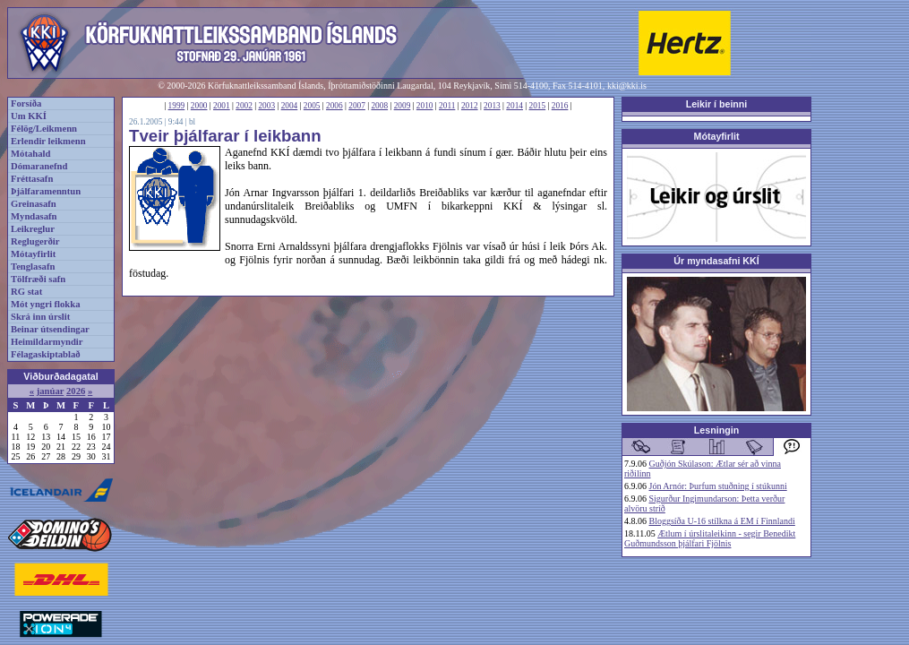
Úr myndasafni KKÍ (716, 260)
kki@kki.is (627, 85)
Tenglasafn (33, 266)
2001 (221, 105)
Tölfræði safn (38, 279)
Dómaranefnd (39, 166)
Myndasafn (34, 216)
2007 (356, 105)
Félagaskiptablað (46, 354)
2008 (379, 105)
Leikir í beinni (717, 104)
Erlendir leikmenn (48, 141)
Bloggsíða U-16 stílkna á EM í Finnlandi (722, 521)
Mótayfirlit (33, 254)
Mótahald (30, 154)
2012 (469, 105)
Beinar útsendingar (50, 329)
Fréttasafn (32, 179)
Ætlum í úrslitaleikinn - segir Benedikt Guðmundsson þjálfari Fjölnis (709, 538)
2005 (312, 105)
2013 (492, 105)
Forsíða (26, 103)
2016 (560, 105)
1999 (176, 105)
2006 (334, 105)
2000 (199, 105)
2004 (289, 105)
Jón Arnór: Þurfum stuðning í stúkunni (718, 486)
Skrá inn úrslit (40, 317)
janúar (50, 391)
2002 (244, 105)
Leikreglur (33, 229)
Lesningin (716, 430)
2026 (75, 391)
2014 (514, 105)
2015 (537, 105)
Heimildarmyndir (47, 342)
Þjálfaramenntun (46, 191)
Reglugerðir (35, 241)
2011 (447, 105)
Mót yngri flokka (46, 304)
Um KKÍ (29, 116)
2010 (424, 105)
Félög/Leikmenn (44, 128)
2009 (402, 105)
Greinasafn (33, 204)
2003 (266, 105)
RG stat (26, 292)
